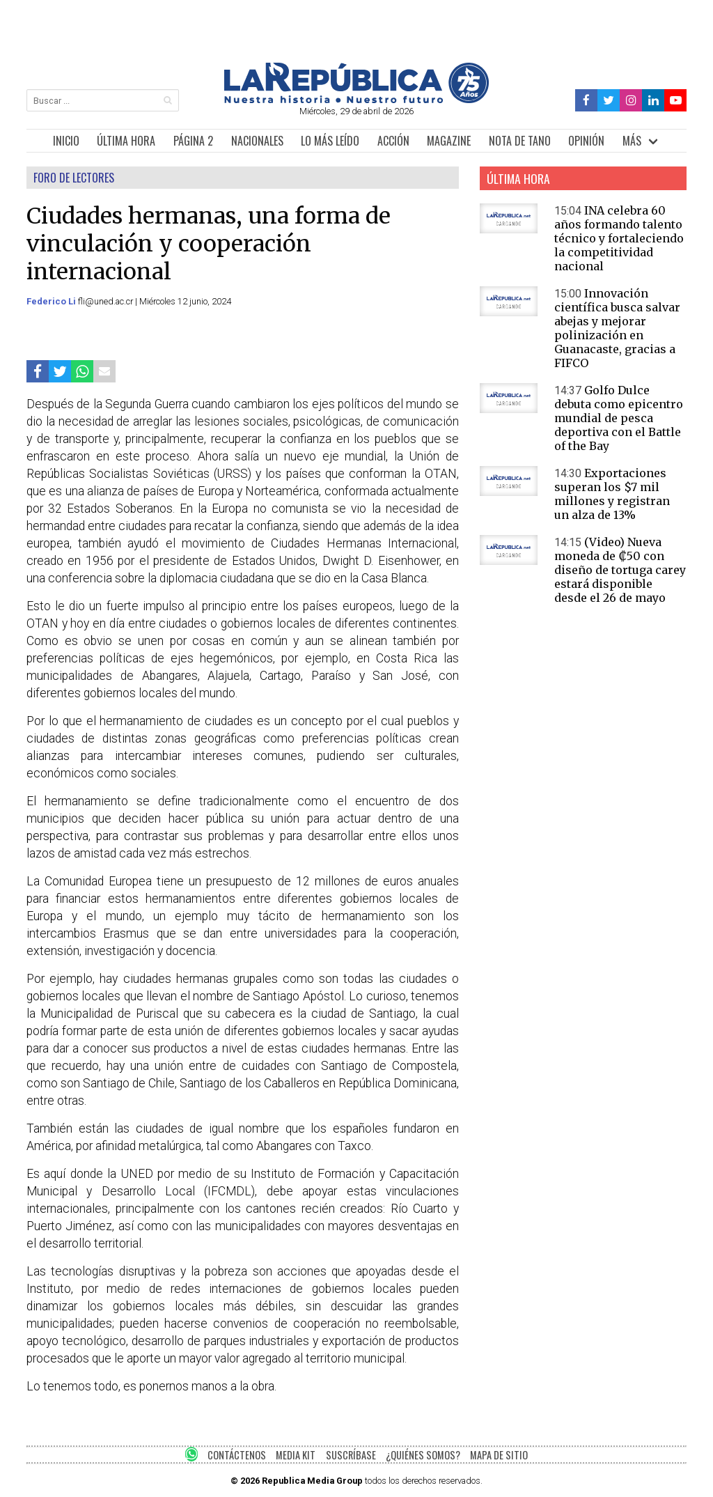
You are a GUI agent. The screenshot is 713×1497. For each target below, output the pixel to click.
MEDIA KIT (295, 1455)
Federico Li (52, 301)
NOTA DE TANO (520, 140)
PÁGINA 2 (193, 140)
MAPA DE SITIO (499, 1455)
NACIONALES (257, 140)
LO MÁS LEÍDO (330, 140)
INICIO (66, 140)
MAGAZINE (449, 140)
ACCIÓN (393, 140)
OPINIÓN (586, 140)
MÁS (631, 140)
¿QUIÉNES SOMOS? (423, 1455)
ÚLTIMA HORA (126, 140)
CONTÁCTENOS (236, 1455)
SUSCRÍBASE (351, 1455)
